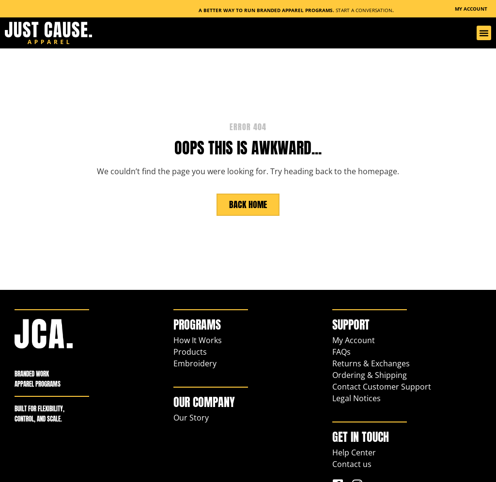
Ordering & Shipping (369, 374)
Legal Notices (356, 397)
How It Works (197, 339)
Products (190, 351)
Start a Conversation (364, 10)
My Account (353, 339)
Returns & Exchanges (371, 363)
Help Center (354, 452)
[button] (484, 33)
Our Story (191, 417)
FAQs (341, 351)
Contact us (352, 463)
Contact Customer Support (381, 386)
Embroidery (195, 363)
